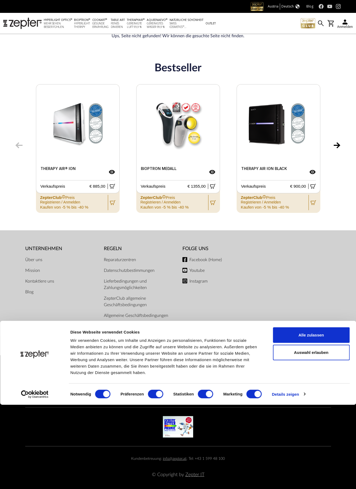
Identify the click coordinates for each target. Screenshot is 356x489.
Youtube (197, 270)
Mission (32, 270)
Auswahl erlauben (311, 437)
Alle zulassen (311, 419)
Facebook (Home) (205, 260)
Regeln (113, 248)
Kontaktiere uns (39, 281)
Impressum (114, 337)
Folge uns (195, 248)
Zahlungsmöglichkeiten (178, 373)
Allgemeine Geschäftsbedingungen (136, 315)
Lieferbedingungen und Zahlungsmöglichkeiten (125, 284)
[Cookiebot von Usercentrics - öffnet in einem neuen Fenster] (34, 479)
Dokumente (115, 326)
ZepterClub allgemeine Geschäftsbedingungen (125, 301)
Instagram (198, 281)
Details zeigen (285, 478)
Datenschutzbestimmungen (129, 270)
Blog (29, 292)
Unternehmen (43, 248)
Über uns (33, 260)
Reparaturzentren (120, 260)
